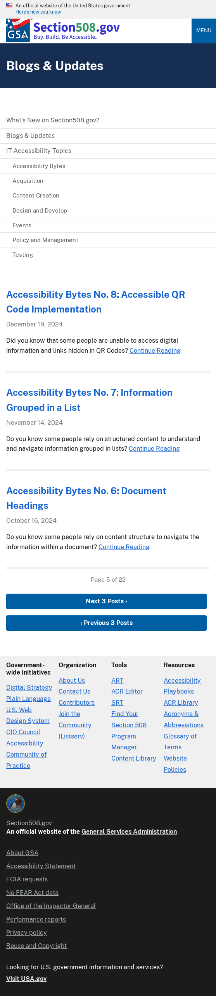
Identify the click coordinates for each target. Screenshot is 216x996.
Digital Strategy (29, 687)
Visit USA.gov (26, 978)
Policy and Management (45, 240)
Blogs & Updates (30, 135)
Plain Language (28, 698)
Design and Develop (39, 210)
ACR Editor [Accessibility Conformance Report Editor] (127, 691)
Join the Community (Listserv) (75, 725)
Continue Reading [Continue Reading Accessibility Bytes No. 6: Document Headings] (124, 547)
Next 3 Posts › (106, 601)
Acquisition (27, 180)
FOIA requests (27, 879)
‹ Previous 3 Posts (106, 623)
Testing (22, 254)
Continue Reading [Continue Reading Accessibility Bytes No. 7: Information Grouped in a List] (154, 448)
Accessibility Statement (41, 866)
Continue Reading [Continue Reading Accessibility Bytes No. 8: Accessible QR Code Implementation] (155, 350)
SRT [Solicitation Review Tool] (117, 702)
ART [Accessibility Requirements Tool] (117, 680)
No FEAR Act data (32, 892)
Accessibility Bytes (39, 166)
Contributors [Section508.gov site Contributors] (77, 702)
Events (21, 225)
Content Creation (35, 195)
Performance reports (36, 919)
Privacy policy (26, 932)
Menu (203, 30)
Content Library (133, 758)
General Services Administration (129, 831)
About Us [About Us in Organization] (72, 680)
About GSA (22, 853)
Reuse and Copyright (36, 946)
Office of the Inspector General (51, 906)
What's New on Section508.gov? (52, 120)
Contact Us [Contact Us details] (74, 691)
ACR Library (181, 702)
